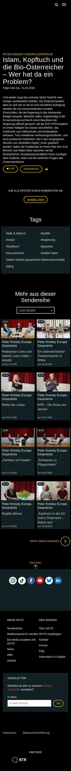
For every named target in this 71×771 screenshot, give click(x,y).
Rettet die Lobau (13, 404)
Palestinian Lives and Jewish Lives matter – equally (17, 356)
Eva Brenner (16, 253)
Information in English (52, 656)
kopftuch (13, 246)
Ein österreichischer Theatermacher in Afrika (51, 356)
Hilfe (10, 654)
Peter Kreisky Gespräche (24, 259)
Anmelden (35, 200)
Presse (43, 645)
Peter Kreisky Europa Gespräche (28, 54)
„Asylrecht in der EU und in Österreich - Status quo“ (51, 518)
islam (11, 239)
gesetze (47, 246)
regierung (48, 239)
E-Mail (12, 697)
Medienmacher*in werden (22, 634)
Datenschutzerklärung (36, 732)
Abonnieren (31, 169)
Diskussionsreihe (53, 259)
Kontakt (43, 639)
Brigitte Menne (12, 513)
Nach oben (35, 565)
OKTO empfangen (50, 634)
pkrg (11, 266)
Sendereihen (15, 628)
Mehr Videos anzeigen (50, 541)
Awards (11, 660)
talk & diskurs (17, 233)
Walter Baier (50, 253)
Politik (46, 233)
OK (58, 703)
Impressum (9, 732)
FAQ (41, 651)
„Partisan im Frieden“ (16, 460)
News (10, 649)
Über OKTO (46, 628)
